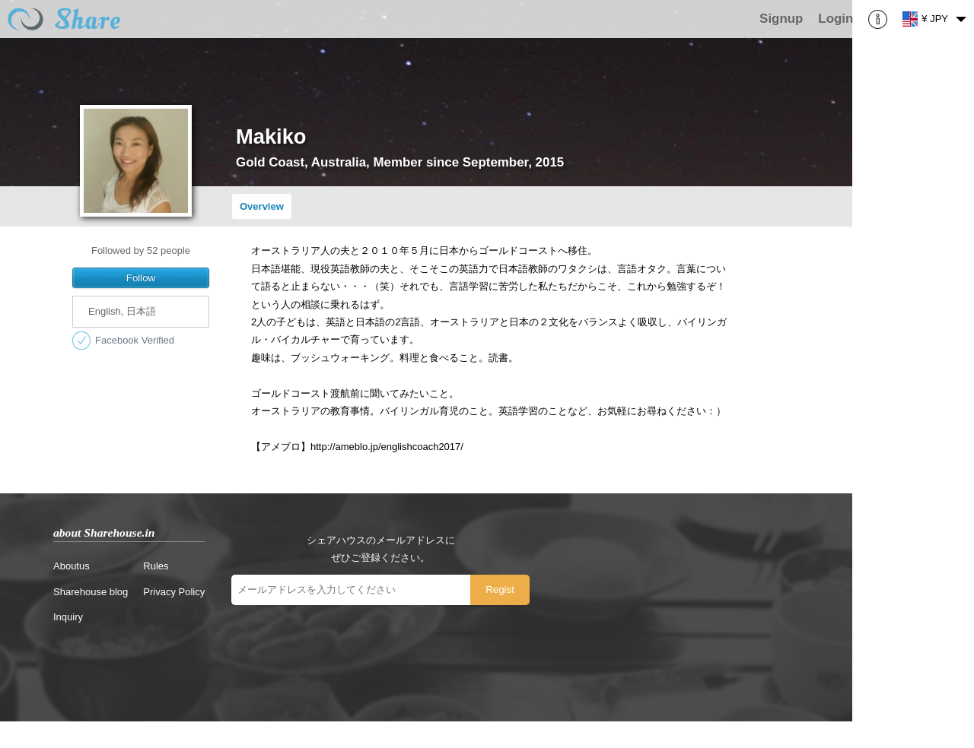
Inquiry (68, 617)
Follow (141, 278)
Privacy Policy (174, 591)
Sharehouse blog (90, 591)
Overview (262, 206)
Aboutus (71, 566)
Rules (155, 566)
